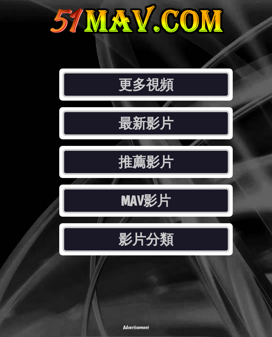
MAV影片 (146, 200)
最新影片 (145, 123)
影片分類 (145, 239)
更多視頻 (145, 84)
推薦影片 (145, 162)
